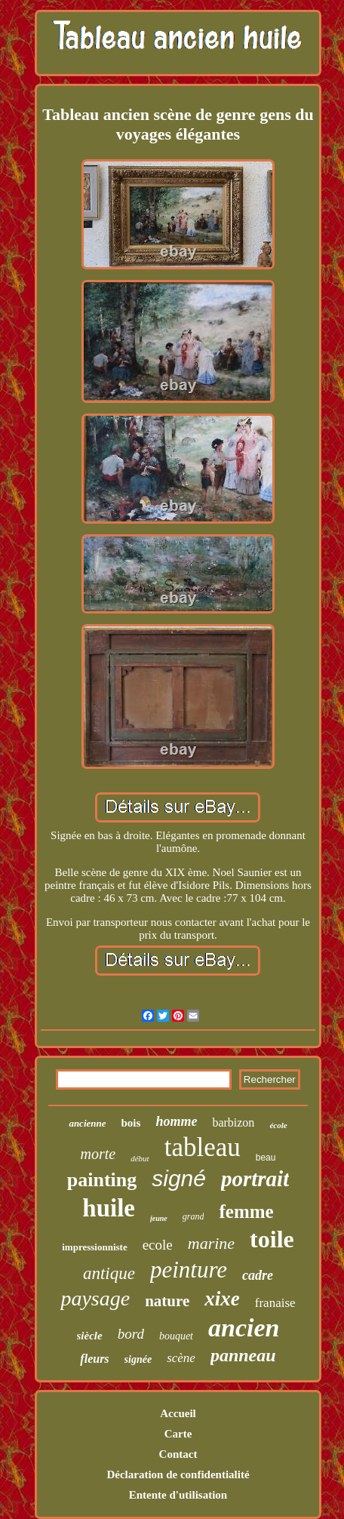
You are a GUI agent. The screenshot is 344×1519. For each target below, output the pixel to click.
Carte (178, 1434)
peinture (188, 1269)
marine (211, 1243)
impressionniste (94, 1247)
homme (176, 1121)
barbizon (233, 1122)
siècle (90, 1336)
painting (102, 1180)
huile (108, 1208)
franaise (275, 1303)
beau (266, 1157)
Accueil (177, 1413)
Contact (178, 1454)
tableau (202, 1147)
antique (109, 1273)
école (278, 1125)
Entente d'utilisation (178, 1495)
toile (272, 1239)
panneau (243, 1355)
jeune (158, 1218)
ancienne (87, 1123)
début (140, 1158)
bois (131, 1123)
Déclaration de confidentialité (177, 1474)
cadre (257, 1275)
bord (131, 1334)
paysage (95, 1298)
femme (246, 1211)
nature (167, 1301)
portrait (255, 1179)
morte (98, 1153)
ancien (243, 1328)
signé (179, 1178)
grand (193, 1216)
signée (138, 1359)
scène (181, 1358)
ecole (158, 1245)
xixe (222, 1298)
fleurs (94, 1358)
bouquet (176, 1336)
